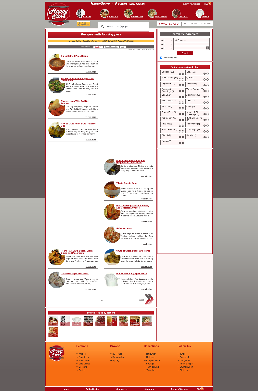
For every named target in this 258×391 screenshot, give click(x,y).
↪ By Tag (114, 360)
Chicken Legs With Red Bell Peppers (75, 102)
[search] (123, 27)
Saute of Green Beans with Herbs (133, 251)
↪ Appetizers (82, 357)
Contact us (121, 389)
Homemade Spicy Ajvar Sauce (131, 273)
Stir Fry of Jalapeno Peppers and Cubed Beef (77, 79)
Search (184, 53)
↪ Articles (81, 354)
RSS (200, 389)
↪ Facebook (183, 357)
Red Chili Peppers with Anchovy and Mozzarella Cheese (132, 206)
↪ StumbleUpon (185, 367)
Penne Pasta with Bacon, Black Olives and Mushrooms (76, 252)
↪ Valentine (149, 370)
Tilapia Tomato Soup (126, 183)
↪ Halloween (150, 354)
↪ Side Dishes (83, 363)
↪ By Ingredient (117, 357)
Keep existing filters (170, 58)
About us (149, 389)
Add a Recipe (92, 389)
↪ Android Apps (185, 363)
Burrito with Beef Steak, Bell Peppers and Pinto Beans (130, 161)
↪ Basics (80, 370)
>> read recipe (91, 72)
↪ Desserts (81, 367)
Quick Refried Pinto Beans (74, 56)
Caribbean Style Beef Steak (75, 273)
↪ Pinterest (183, 370)
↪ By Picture (116, 354)
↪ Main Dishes (83, 360)
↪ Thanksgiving (151, 367)
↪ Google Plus (185, 360)
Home (66, 389)
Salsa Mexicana (124, 228)
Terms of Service (179, 389)
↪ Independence (152, 360)
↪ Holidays (149, 357)
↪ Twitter (182, 354)
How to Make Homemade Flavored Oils (78, 124)
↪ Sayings (149, 363)
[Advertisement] (73, 193)
